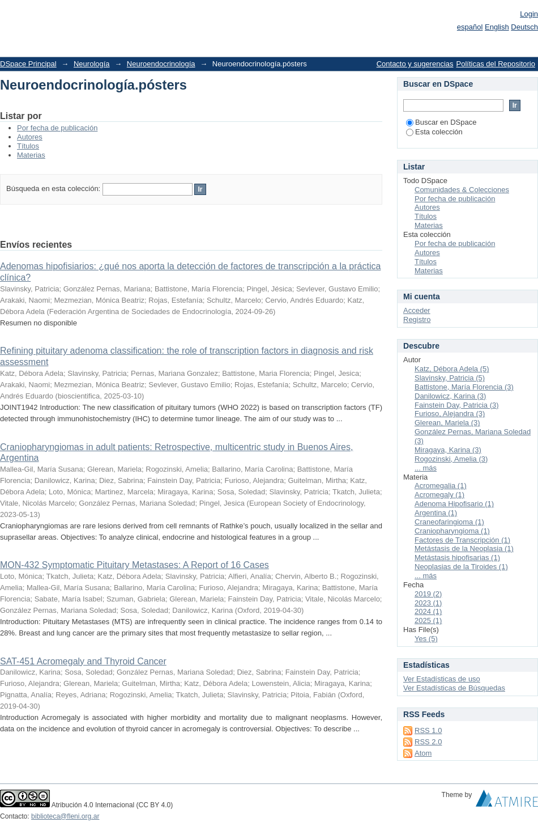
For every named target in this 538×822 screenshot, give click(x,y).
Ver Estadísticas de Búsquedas (454, 688)
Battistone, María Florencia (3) (464, 387)
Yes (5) (426, 638)
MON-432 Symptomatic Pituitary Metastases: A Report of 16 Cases (134, 565)
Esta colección (434, 132)
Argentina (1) (436, 513)
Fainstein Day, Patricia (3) (457, 405)
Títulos (28, 146)
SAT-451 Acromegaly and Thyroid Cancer (83, 661)
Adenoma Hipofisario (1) (454, 503)
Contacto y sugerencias (415, 64)
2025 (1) (428, 620)
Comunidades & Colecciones (462, 189)
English (497, 27)
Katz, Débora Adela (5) (452, 369)
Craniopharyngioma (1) (452, 531)
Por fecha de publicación (57, 128)
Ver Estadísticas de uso (441, 679)
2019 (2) (428, 594)
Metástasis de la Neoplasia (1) (464, 548)
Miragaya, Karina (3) (448, 450)
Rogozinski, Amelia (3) (451, 459)
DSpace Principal (28, 64)
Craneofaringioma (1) (449, 522)
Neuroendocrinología (161, 64)
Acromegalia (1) (441, 485)
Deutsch (524, 27)
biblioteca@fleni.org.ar (65, 816)
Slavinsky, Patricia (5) (450, 378)
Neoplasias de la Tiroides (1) (461, 566)
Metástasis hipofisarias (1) (457, 557)
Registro (416, 319)
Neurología (92, 64)
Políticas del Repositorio (495, 64)
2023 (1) (428, 603)
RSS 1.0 (428, 730)
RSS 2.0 (428, 742)
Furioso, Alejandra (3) (450, 413)
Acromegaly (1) (439, 494)
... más (426, 468)
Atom (423, 753)
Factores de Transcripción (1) (462, 540)
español (470, 27)
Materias (31, 155)
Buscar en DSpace (441, 122)
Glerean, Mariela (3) (447, 422)
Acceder (416, 310)
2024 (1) (428, 611)
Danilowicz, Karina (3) (450, 396)
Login (529, 14)
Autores (29, 137)
